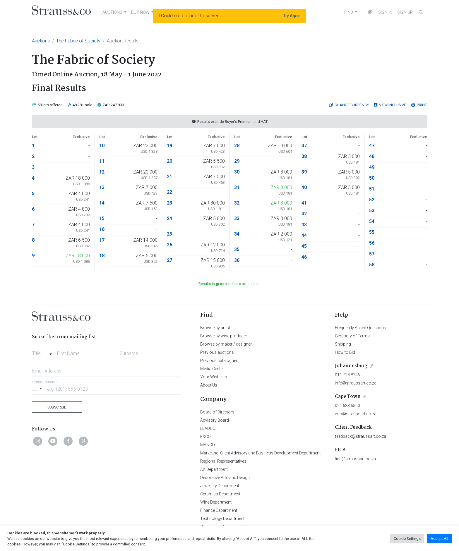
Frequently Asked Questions (360, 327)
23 (169, 203)
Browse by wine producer (223, 336)
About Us (208, 385)
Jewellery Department (219, 485)
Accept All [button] (439, 538)
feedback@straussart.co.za (360, 436)
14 (102, 203)
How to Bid (345, 352)
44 (304, 235)
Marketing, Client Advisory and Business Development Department (260, 453)
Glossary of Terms (352, 336)
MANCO (207, 444)
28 (236, 145)
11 (102, 161)
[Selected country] (37, 388)
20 (169, 161)
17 (102, 240)
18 (102, 255)
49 (371, 167)
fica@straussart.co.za (355, 458)
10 (102, 145)
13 (102, 187)
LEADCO (207, 428)
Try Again (292, 15)
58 (371, 264)
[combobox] (43, 351)
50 (371, 178)
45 (304, 246)
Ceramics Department (220, 494)
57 (371, 254)
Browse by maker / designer (226, 344)
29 (236, 161)
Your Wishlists (213, 377)
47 (371, 145)
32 (236, 203)
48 (371, 156)
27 (169, 260)
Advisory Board (214, 420)
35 (236, 249)
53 (371, 210)
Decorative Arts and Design (225, 477)
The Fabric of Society (78, 41)
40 (304, 187)
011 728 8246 (347, 375)
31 (236, 187)
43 (304, 224)
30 (236, 172)
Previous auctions (217, 352)
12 (102, 172)
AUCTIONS (112, 12)
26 (169, 245)
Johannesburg (351, 366)
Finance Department (218, 510)
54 (371, 221)
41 (304, 203)
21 (169, 176)
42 (304, 214)
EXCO (205, 436)
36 (236, 260)
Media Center (212, 368)
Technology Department (222, 518)
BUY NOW (140, 12)
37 (304, 145)
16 (102, 229)
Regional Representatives (223, 461)
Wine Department (216, 502)
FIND (348, 12)
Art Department (214, 469)
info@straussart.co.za (355, 383)
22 (169, 192)
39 (304, 172)
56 (371, 243)
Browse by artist (215, 327)
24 (169, 218)
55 (371, 232)
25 (169, 234)
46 (304, 257)
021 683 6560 (347, 405)
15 (102, 218)
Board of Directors (217, 412)
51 (371, 189)
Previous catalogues (219, 360)
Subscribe (56, 407)
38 (304, 156)
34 (236, 234)
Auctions (41, 41)
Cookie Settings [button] (407, 538)
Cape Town (348, 396)
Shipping (343, 344)
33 (236, 218)
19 (169, 145)
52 (371, 199)
